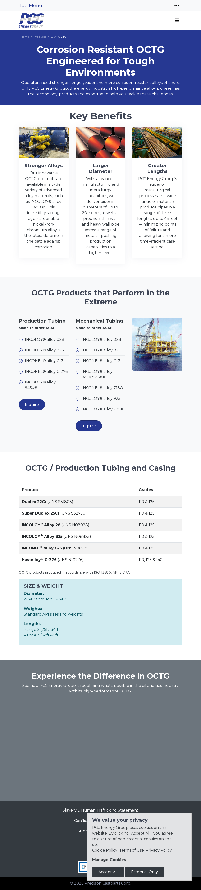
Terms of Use (131, 850)
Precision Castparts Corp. (107, 883)
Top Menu (30, 5)
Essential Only (144, 872)
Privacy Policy (159, 850)
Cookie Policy (104, 850)
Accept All (108, 872)
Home (25, 36)
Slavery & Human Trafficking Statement (100, 810)
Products (40, 36)
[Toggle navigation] (176, 5)
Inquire (32, 404)
